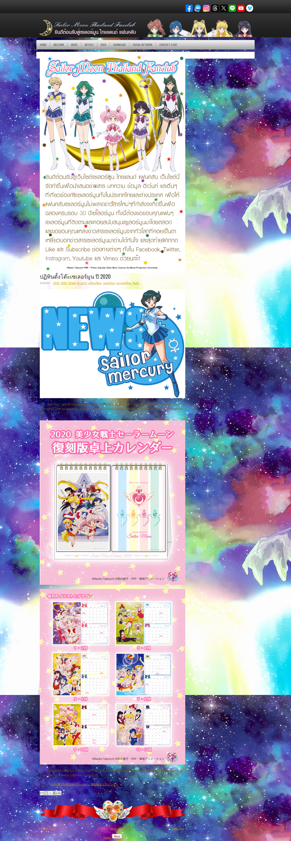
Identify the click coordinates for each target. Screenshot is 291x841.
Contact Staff (168, 44)
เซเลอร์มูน (109, 283)
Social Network (142, 44)
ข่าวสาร (82, 283)
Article (89, 44)
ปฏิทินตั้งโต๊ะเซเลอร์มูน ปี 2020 (75, 276)
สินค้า (136, 283)
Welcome (58, 44)
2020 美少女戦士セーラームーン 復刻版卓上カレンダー (84, 784)
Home (43, 44)
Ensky (72, 283)
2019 (56, 283)
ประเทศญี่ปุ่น (123, 283)
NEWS (74, 44)
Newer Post (47, 828)
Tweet (107, 837)
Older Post (178, 828)
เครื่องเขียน (94, 283)
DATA (103, 44)
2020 (64, 283)
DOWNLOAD (119, 44)
